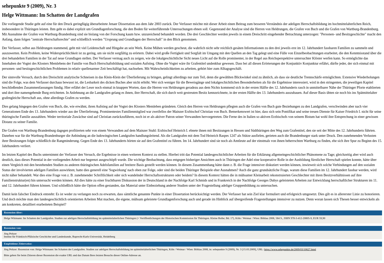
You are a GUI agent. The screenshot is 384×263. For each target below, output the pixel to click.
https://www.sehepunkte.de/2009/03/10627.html (290, 249)
